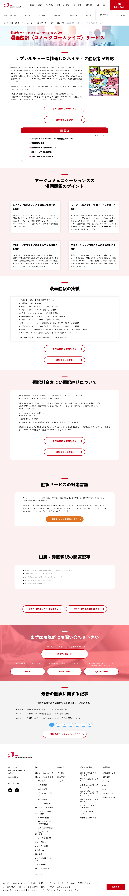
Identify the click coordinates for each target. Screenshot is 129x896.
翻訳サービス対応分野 (44, 808)
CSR (104, 785)
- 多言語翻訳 (41, 789)
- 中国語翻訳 (41, 785)
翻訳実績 (38, 854)
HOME (5, 23)
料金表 (27, 671)
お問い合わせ (64, 654)
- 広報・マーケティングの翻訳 (44, 813)
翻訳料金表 (74, 15)
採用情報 (89, 5)
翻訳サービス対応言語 (44, 777)
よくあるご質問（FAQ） (86, 813)
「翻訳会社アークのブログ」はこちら (64, 734)
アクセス (106, 781)
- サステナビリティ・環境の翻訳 (43, 823)
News (104, 789)
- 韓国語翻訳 (41, 799)
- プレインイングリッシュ (44, 794)
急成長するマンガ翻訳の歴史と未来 (38, 580)
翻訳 (32, 5)
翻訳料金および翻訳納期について (45, 147)
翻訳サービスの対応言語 (41, 152)
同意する (115, 886)
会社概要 (77, 5)
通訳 (40, 5)
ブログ (60, 781)
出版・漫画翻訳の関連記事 (42, 156)
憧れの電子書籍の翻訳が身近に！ (37, 583)
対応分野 (29, 15)
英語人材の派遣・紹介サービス (89, 780)
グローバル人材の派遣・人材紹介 (88, 806)
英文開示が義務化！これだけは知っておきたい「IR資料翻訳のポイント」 (54, 718)
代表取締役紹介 (108, 773)
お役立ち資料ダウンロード (103, 15)
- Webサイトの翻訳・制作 (42, 833)
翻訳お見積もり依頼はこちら (65, 108)
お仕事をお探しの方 (88, 818)
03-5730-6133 (102, 671)
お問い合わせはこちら (64, 119)
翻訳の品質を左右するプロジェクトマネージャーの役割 (47, 709)
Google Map (13, 777)
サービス (61, 773)
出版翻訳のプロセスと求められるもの (38, 573)
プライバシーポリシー (52, 890)
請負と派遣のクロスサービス (89, 800)
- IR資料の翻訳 (42, 818)
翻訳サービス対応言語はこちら (64, 519)
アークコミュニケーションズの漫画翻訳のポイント (52, 138)
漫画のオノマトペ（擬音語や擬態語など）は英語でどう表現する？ (49, 570)
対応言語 (42, 15)
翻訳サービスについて (44, 773)
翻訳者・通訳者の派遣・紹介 (88, 774)
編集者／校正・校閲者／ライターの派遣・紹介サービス (89, 793)
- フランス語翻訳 (43, 803)
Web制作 (49, 5)
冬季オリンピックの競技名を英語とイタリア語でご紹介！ (48, 714)
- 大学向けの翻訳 (43, 838)
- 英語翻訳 (40, 781)
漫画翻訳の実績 (37, 143)
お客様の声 (39, 850)
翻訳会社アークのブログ (44, 870)
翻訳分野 (60, 23)
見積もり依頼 (120, 15)
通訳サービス (40, 875)
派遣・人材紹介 (63, 5)
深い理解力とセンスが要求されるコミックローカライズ (45, 577)
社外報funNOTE (108, 797)
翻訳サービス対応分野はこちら (86, 609)
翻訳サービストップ (11, 15)
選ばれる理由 (57, 15)
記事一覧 (88, 15)
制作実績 (61, 777)
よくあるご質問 (41, 846)
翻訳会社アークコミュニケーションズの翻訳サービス (32, 23)
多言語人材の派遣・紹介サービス (89, 786)
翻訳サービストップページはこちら (43, 609)
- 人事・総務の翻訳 (44, 828)
